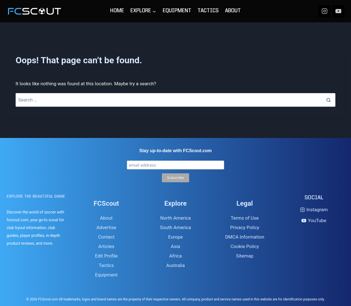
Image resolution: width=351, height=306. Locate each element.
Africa (175, 256)
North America (175, 218)
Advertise (106, 227)
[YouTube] (338, 11)
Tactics (106, 265)
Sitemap (245, 256)
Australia (175, 265)
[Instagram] (324, 11)
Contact (106, 237)
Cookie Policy (245, 246)
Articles (106, 246)
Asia (175, 246)
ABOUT (233, 11)
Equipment (106, 275)
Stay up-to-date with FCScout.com (175, 150)
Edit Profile (106, 256)
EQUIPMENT (177, 11)
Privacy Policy (244, 227)
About (106, 218)
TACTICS (208, 11)
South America (175, 227)
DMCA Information (244, 237)
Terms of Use (245, 218)
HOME (117, 11)
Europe (175, 237)
